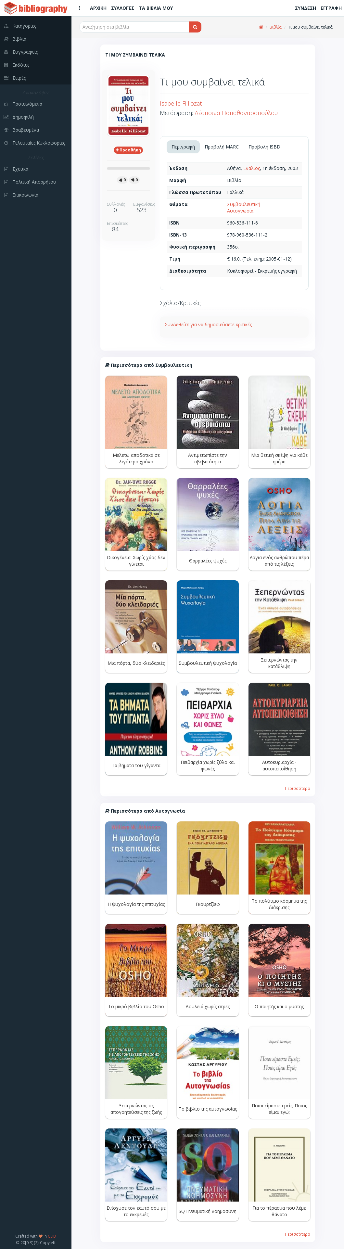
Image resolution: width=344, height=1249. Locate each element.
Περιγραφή (183, 147)
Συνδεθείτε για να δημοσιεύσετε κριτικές (208, 324)
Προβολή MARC (222, 147)
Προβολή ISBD (264, 147)
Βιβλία (276, 27)
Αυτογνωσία (240, 211)
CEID (52, 1236)
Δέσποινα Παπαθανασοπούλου (236, 113)
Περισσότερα (297, 788)
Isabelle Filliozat (181, 103)
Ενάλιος (251, 168)
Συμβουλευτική (243, 204)
